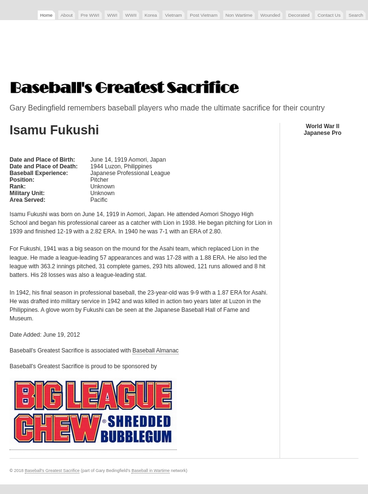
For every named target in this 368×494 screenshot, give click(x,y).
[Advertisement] (184, 51)
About (67, 15)
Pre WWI (90, 15)
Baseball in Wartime (150, 470)
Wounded (270, 15)
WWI (112, 15)
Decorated (299, 15)
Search (355, 15)
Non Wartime (239, 15)
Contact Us (328, 15)
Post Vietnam (203, 15)
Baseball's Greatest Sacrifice (52, 470)
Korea (151, 15)
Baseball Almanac (155, 350)
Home (46, 15)
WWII (131, 15)
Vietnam (173, 15)
